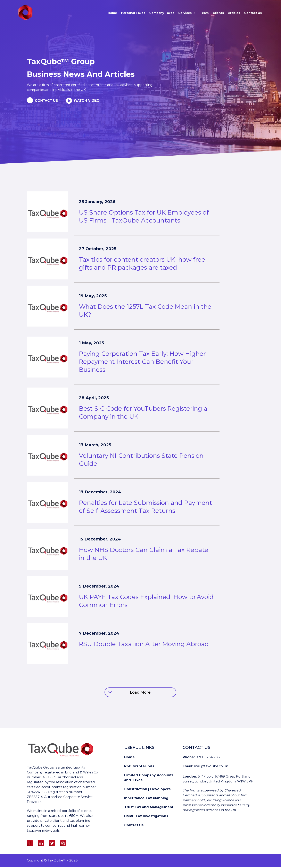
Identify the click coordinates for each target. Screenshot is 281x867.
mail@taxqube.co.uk (211, 766)
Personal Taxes (133, 13)
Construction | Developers (147, 789)
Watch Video (88, 100)
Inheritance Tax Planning (146, 798)
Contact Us (253, 13)
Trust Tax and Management (148, 807)
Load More (140, 692)
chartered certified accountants (79, 85)
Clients (218, 13)
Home (112, 13)
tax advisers (124, 85)
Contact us (47, 100)
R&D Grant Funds (139, 766)
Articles (234, 13)
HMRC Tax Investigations (146, 816)
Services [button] (187, 13)
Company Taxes (161, 13)
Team (204, 13)
